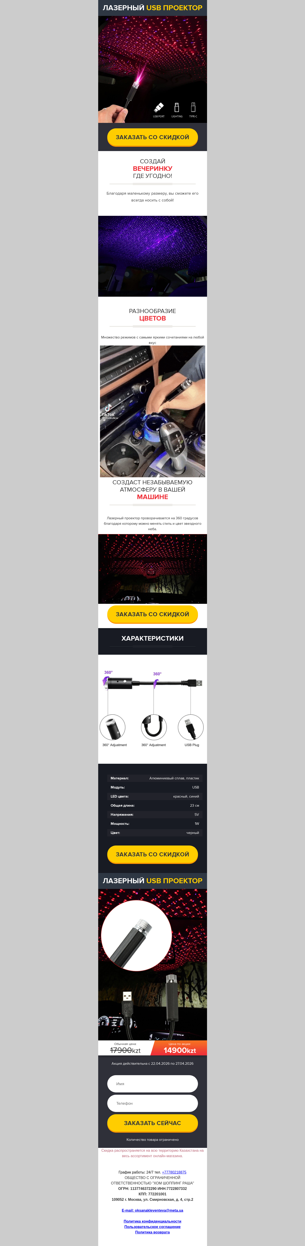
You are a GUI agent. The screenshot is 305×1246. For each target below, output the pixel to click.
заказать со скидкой (152, 614)
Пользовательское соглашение (152, 1227)
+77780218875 (174, 1172)
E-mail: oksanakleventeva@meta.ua (152, 1210)
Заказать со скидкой (152, 137)
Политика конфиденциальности (152, 1221)
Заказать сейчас (152, 1123)
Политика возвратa (152, 1232)
